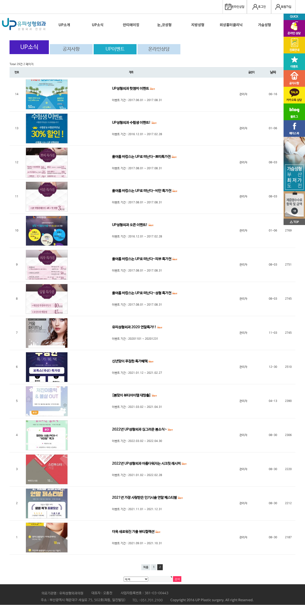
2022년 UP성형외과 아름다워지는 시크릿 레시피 (146, 463)
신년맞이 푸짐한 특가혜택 (130, 361)
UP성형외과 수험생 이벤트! (131, 123)
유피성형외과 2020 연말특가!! (134, 327)
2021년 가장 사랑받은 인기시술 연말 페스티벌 (145, 498)
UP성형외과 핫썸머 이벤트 (131, 89)
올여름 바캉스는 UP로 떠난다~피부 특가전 (142, 259)
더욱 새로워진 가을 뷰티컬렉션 (133, 532)
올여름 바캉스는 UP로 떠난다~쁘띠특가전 (141, 157)
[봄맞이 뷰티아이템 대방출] (132, 395)
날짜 (273, 72)
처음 (145, 567)
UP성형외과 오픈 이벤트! (130, 225)
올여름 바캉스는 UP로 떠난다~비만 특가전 (142, 191)
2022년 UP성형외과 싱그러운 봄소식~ (140, 429)
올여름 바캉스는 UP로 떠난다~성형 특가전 (142, 293)
